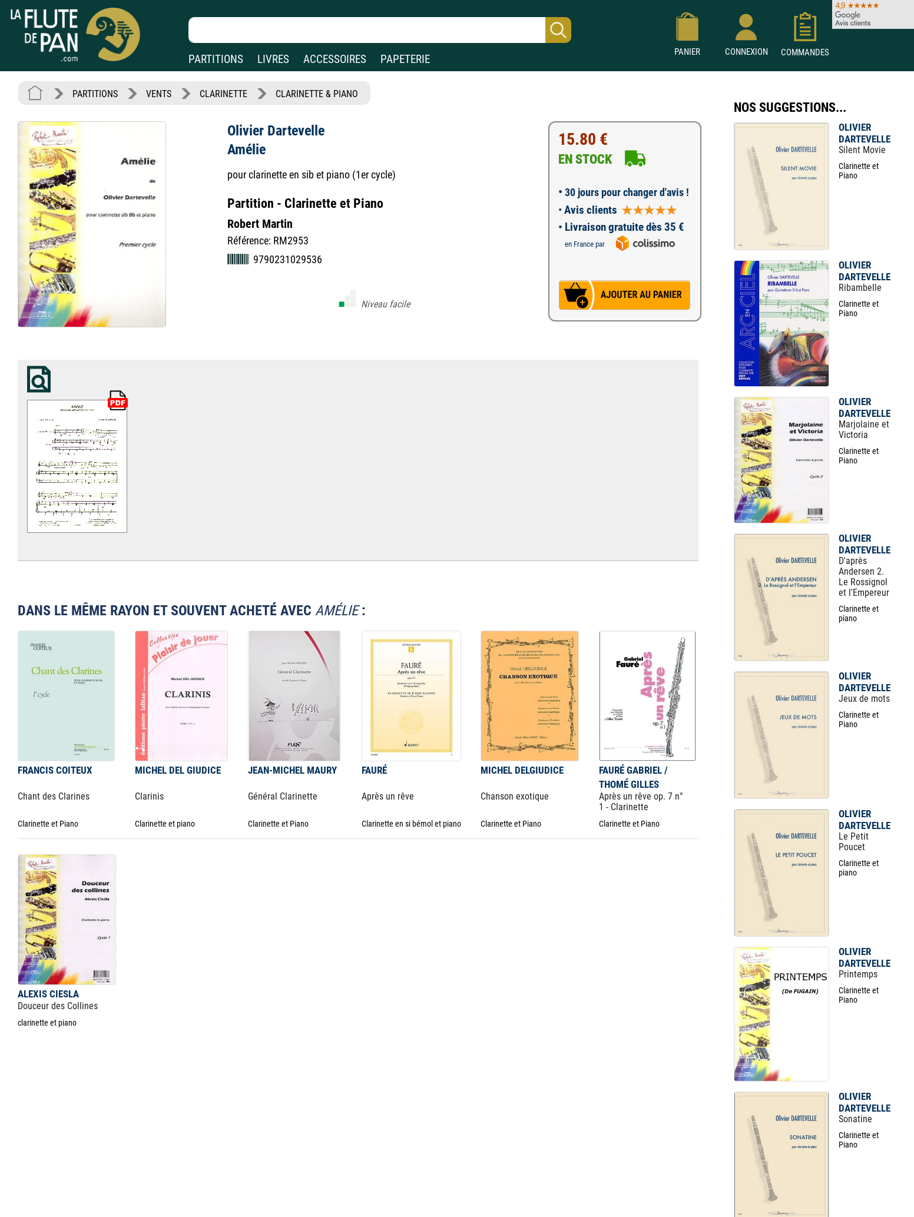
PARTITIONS (215, 59)
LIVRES (273, 59)
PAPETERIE (405, 59)
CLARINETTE (223, 94)
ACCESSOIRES (334, 59)
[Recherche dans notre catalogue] (379, 30)
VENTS (158, 94)
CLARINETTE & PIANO (317, 94)
